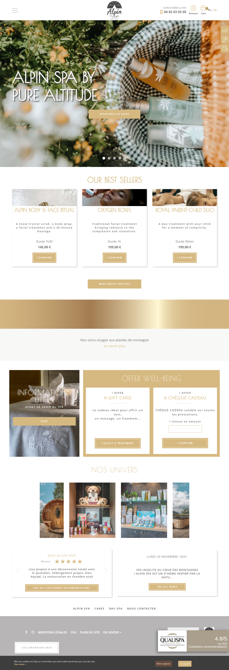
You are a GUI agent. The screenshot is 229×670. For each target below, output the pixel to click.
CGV (73, 632)
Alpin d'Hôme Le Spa (174, 7)
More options (163, 663)
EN (215, 10)
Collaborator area (36, 647)
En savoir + (112, 632)
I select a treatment (118, 443)
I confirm (44, 257)
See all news (167, 586)
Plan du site (90, 632)
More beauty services (114, 283)
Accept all (185, 663)
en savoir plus (114, 346)
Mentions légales (52, 632)
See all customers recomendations (62, 587)
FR (209, 10)
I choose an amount (185, 421)
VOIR (44, 421)
